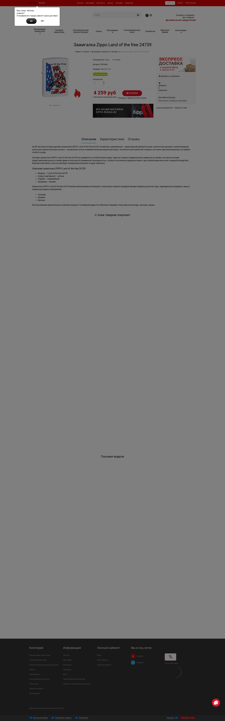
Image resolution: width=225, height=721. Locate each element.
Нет (42, 21)
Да (31, 21)
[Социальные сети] (216, 703)
